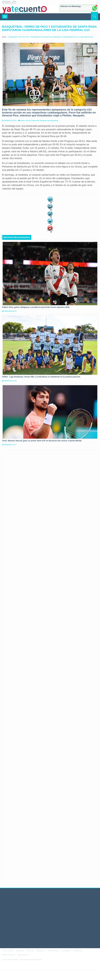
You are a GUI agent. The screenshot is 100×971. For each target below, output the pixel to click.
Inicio (4, 37)
